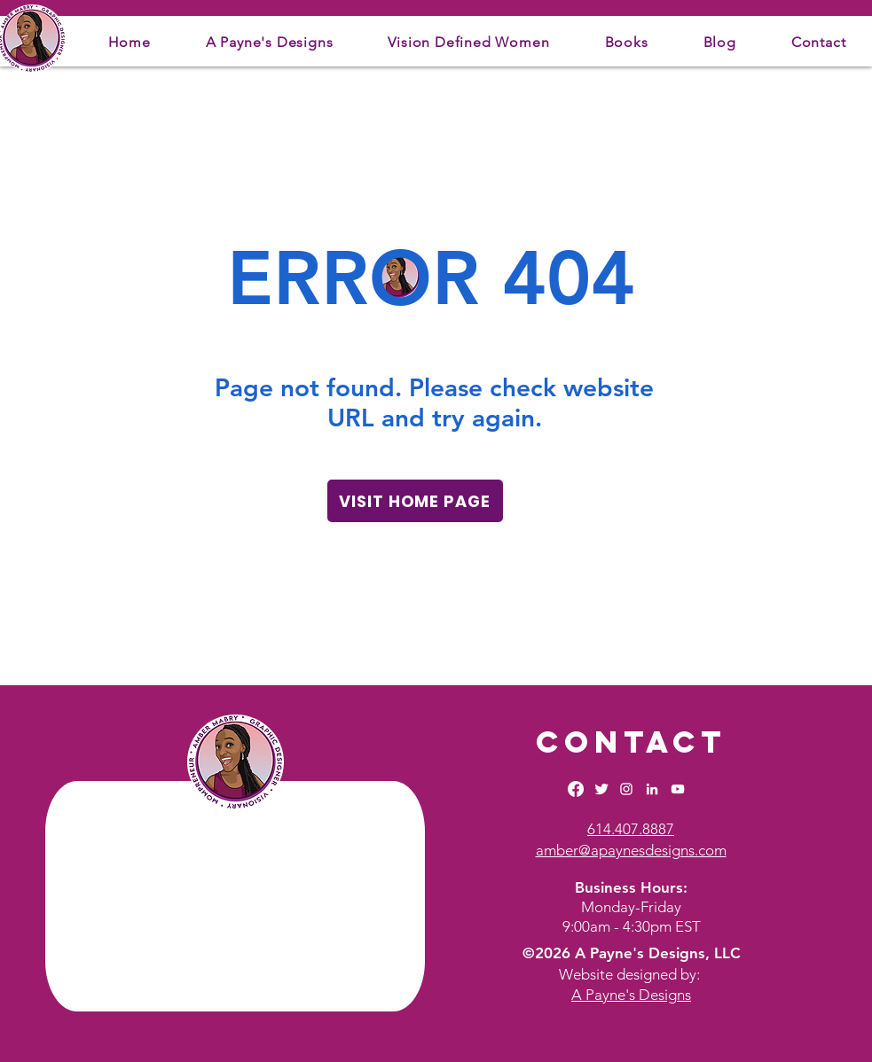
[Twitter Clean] (601, 789)
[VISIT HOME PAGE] (415, 501)
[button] (269, 42)
